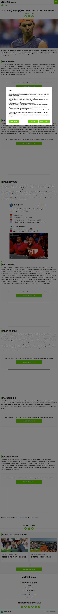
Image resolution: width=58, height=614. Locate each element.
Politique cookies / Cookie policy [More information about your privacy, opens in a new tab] (15, 117)
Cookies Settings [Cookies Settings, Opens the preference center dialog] (13, 121)
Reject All (33, 121)
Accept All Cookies (44, 121)
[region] (29, 106)
